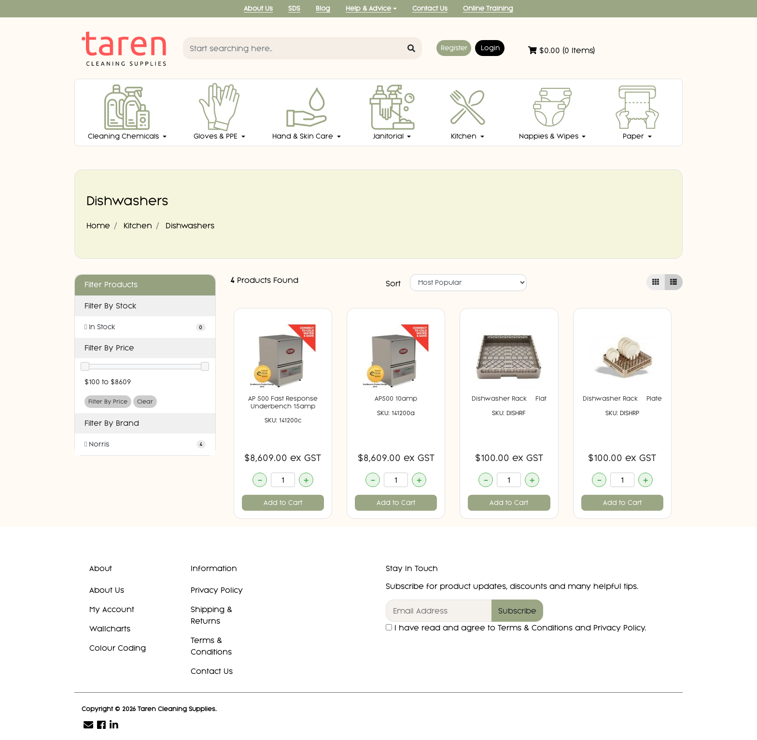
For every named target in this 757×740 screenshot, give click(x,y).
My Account (111, 609)
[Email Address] (439, 611)
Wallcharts (109, 628)
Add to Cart (283, 502)
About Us (258, 8)
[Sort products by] (468, 282)
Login (490, 47)
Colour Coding (117, 648)
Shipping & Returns (211, 615)
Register (454, 47)
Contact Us (430, 8)
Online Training (488, 8)
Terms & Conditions (211, 645)
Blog (323, 8)
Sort (393, 283)
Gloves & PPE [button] (218, 111)
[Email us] (88, 725)
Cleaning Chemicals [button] (124, 111)
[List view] (673, 282)
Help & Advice (368, 8)
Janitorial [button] (392, 111)
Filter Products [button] (111, 284)
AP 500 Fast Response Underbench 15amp (283, 402)
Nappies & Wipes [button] (549, 111)
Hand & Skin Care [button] (303, 111)
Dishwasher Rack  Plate (622, 398)
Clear (145, 401)
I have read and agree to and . (516, 627)
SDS (294, 8)
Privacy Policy (217, 590)
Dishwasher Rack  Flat (509, 398)
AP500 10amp (396, 398)
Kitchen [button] (467, 111)
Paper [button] (637, 111)
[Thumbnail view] (655, 282)
